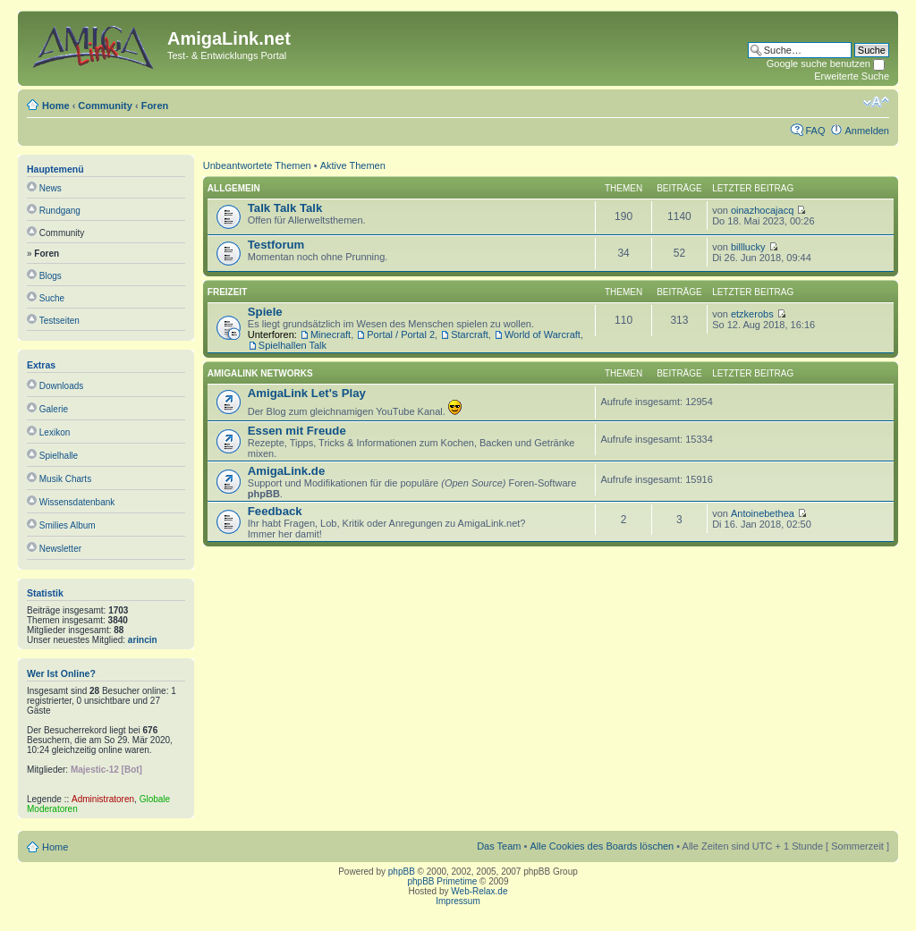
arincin (142, 640)
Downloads (61, 386)
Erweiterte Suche (851, 76)
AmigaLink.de (286, 471)
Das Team (499, 846)
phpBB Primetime (443, 881)
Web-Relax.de (479, 891)
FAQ (815, 130)
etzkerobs (752, 314)
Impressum (457, 901)
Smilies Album (67, 525)
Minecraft (330, 334)
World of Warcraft (543, 334)
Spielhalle (58, 456)
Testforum (276, 244)
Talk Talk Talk (285, 208)
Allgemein (234, 188)
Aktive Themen (353, 165)
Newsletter (60, 549)
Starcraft (469, 334)
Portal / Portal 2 (401, 334)
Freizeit (227, 292)
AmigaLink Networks (260, 373)
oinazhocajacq (762, 210)
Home (56, 105)
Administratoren (103, 799)
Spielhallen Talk (293, 345)
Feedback (275, 511)
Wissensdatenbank (77, 502)
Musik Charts (65, 479)
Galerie (53, 409)
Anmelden (866, 130)
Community (105, 105)
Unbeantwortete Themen (257, 165)
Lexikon (54, 432)
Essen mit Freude (297, 430)
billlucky (748, 246)
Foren (155, 105)
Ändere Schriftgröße (876, 102)
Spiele (265, 311)
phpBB (401, 871)
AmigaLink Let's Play (307, 393)
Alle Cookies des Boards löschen (602, 846)
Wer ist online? (61, 673)
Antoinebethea (762, 513)
